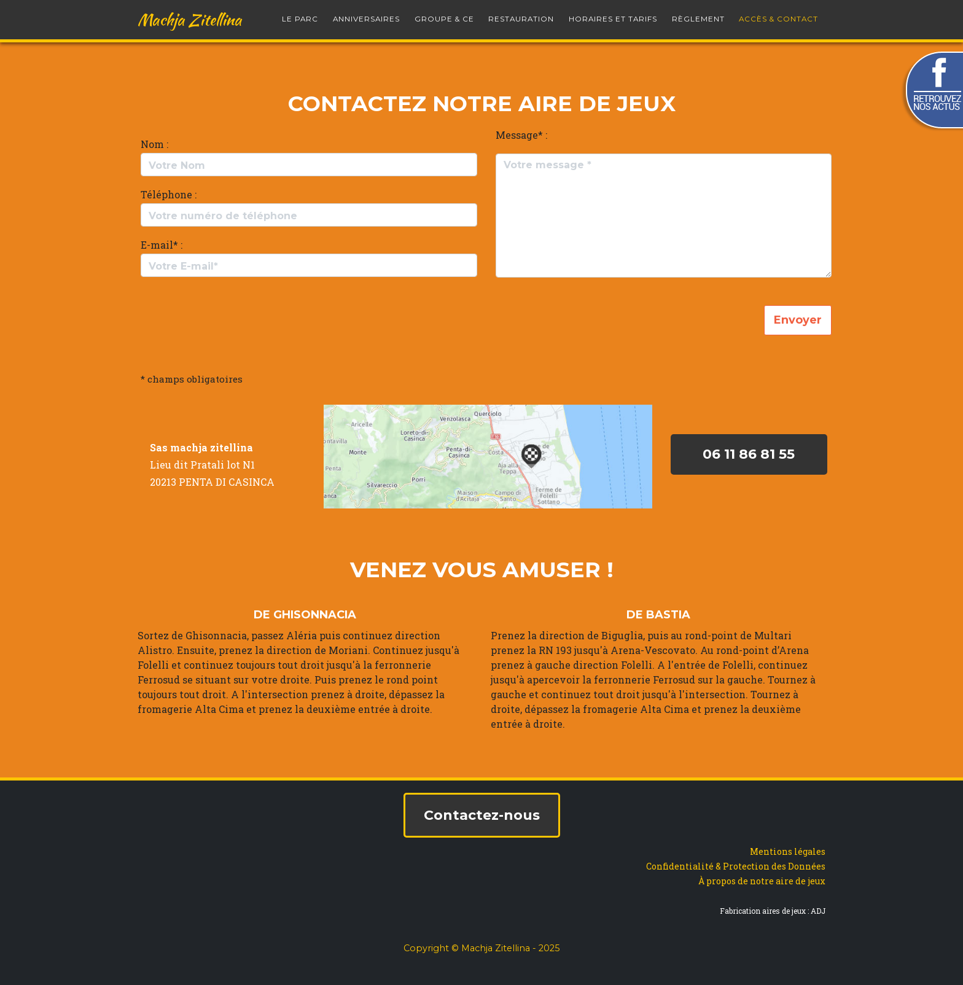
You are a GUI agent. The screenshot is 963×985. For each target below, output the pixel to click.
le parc (300, 14)
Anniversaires (366, 14)
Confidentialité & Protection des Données (735, 866)
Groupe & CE (444, 14)
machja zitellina (211, 447)
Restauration (521, 14)
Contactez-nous (482, 815)
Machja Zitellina (189, 14)
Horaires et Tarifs (613, 14)
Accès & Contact (778, 14)
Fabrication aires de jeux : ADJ (772, 911)
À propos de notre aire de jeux (761, 881)
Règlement (698, 14)
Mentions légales (787, 851)
